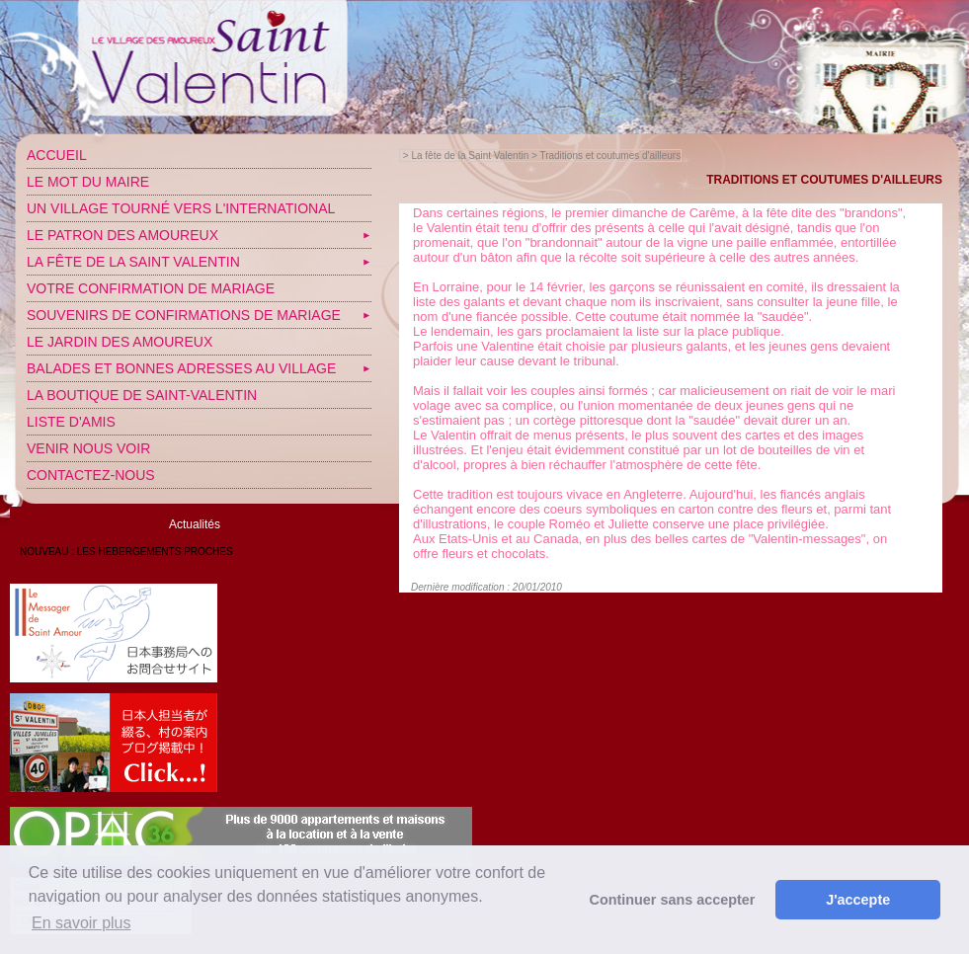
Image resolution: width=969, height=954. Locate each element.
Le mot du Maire (88, 182)
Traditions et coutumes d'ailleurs (610, 155)
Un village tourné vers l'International (181, 208)
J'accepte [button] (858, 900)
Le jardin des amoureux (119, 342)
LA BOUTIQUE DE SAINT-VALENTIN (142, 395)
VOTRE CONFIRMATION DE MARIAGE (151, 288)
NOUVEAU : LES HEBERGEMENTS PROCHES (126, 551)
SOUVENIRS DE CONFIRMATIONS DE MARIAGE (184, 315)
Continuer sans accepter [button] (673, 900)
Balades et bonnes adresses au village (181, 368)
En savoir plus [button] (81, 922)
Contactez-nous (91, 475)
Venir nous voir (88, 448)
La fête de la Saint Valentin (133, 262)
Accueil (57, 155)
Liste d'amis (71, 422)
